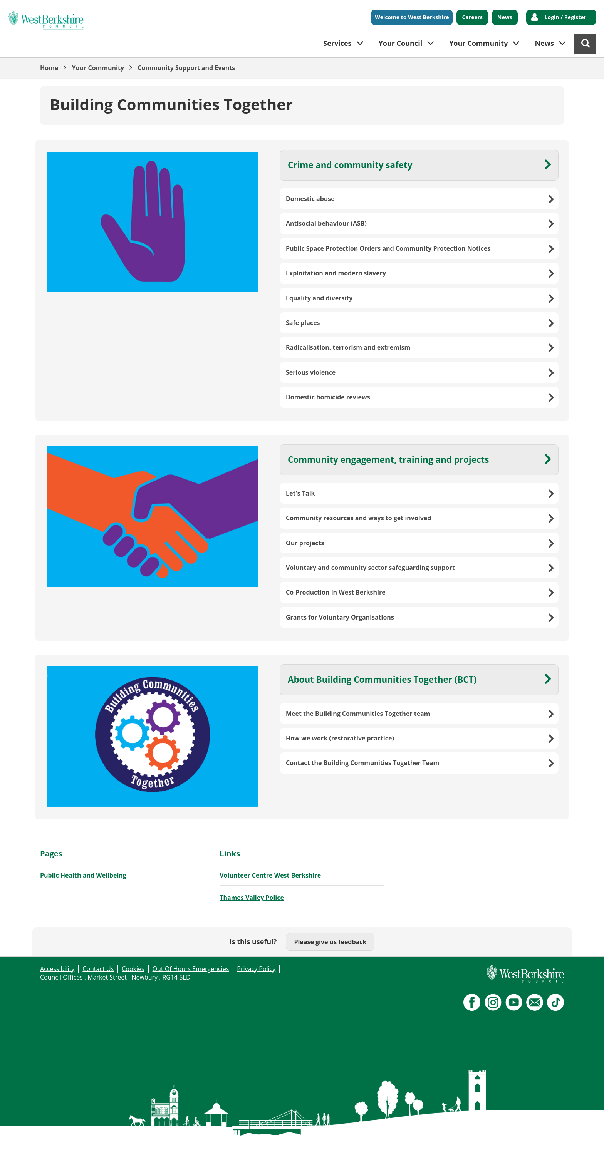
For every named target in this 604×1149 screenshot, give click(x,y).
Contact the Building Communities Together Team (362, 763)
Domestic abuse (310, 198)
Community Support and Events (186, 68)
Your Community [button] (478, 43)
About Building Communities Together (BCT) (382, 679)
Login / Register (565, 17)
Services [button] (337, 43)
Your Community (98, 68)
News (504, 17)
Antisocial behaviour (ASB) (326, 223)
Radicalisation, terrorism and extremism (348, 347)
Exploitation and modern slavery (336, 273)
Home (49, 68)
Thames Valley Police (252, 897)
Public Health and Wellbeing (83, 875)
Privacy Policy (256, 969)
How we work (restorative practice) (340, 738)
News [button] (544, 43)
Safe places (303, 322)
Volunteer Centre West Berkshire (270, 875)
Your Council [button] (401, 43)
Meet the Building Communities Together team (358, 713)
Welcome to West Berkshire (412, 17)
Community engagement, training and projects (388, 460)
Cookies (133, 969)
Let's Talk (300, 493)
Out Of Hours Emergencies (191, 969)
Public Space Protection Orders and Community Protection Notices (388, 248)
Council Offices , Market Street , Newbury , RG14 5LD (115, 977)
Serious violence (311, 372)
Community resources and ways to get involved (358, 518)
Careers (472, 17)
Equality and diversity (319, 298)
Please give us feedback (330, 942)
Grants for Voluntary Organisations (340, 617)
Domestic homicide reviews (328, 397)
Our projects (305, 543)
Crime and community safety (350, 165)
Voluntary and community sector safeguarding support (370, 567)
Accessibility (57, 969)
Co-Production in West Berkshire (336, 592)
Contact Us (98, 969)
